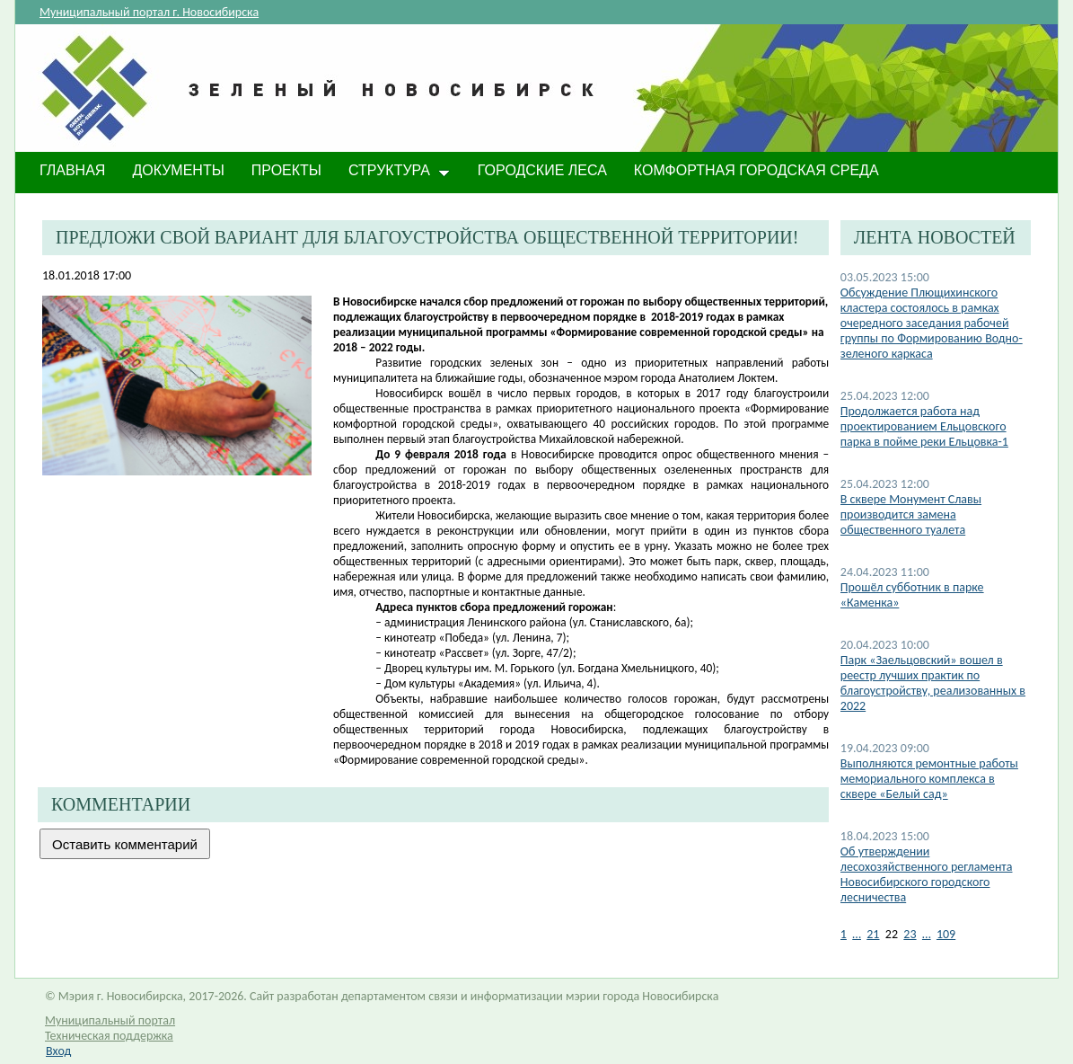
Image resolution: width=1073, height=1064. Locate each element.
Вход (58, 1051)
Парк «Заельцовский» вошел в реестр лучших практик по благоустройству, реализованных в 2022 (932, 683)
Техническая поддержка (109, 1035)
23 (909, 934)
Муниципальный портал (110, 1020)
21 (872, 934)
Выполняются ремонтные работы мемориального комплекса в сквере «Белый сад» (929, 779)
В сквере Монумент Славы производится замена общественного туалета (910, 514)
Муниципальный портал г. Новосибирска (149, 12)
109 (946, 934)
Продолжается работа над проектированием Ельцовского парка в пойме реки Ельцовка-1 (924, 426)
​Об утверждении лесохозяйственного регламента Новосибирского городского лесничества (926, 874)
